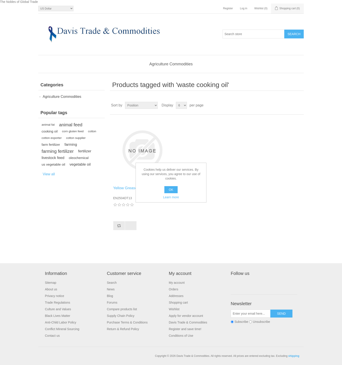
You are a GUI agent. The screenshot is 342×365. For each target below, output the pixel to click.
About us (51, 289)
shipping (293, 355)
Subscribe (241, 322)
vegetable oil (79, 164)
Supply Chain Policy (120, 316)
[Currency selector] (55, 8)
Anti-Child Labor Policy (60, 322)
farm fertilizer (51, 144)
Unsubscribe (261, 322)
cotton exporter (52, 138)
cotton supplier (76, 138)
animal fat (48, 124)
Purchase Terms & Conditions (127, 322)
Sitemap (50, 282)
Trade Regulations (57, 302)
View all (49, 174)
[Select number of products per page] (181, 105)
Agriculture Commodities (171, 64)
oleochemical (78, 158)
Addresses (176, 296)
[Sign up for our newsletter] (251, 314)
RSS (256, 283)
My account (177, 282)
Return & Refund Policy (123, 329)
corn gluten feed (73, 131)
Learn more (171, 197)
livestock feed (53, 158)
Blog (110, 296)
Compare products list (122, 309)
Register (228, 8)
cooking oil (50, 131)
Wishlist (174, 309)
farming (70, 144)
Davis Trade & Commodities (188, 322)
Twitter (245, 283)
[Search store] (253, 34)
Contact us (52, 335)
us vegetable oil (53, 164)
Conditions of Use (181, 335)
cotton (92, 131)
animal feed (70, 124)
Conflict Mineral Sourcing (62, 329)
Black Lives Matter (57, 316)
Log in (243, 8)
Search (112, 282)
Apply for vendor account (186, 316)
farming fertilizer (58, 151)
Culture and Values (58, 309)
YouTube (267, 283)
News (111, 289)
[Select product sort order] (141, 105)
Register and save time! (185, 329)
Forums (112, 302)
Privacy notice (54, 296)
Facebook (235, 283)
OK (171, 189)
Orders (173, 289)
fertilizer (84, 151)
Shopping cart (178, 302)
